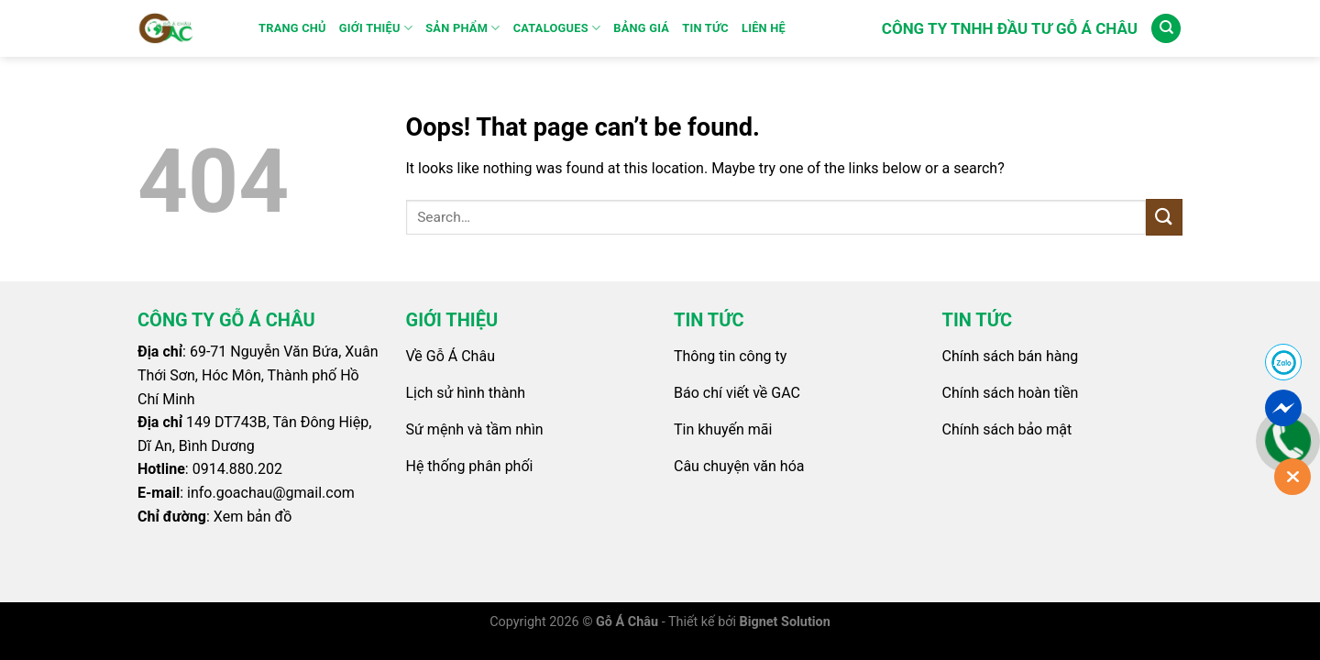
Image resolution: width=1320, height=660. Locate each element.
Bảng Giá (641, 28)
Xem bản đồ (253, 516)
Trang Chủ (292, 28)
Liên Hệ (764, 28)
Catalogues (557, 28)
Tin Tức (705, 28)
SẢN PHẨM (462, 28)
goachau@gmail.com (285, 492)
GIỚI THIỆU (375, 28)
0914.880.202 (237, 469)
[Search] (1166, 29)
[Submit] (1164, 217)
